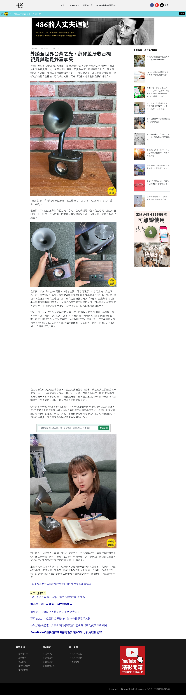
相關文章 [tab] (138, 49)
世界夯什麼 (88, 5)
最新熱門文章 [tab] (150, 49)
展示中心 (48, 653)
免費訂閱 (104, 427)
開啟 (182, 13)
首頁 (62, 5)
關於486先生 (75, 653)
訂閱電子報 (49, 665)
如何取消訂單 (23, 665)
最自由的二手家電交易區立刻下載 (25, 13)
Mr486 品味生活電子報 (106, 5)
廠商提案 (48, 657)
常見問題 (21, 661)
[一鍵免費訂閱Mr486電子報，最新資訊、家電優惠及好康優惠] (68, 428)
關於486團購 (75, 657)
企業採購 (48, 661)
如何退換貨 (22, 669)
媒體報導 (74, 661)
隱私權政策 (22, 653)
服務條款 (21, 657)
